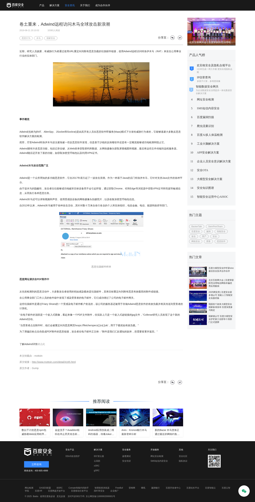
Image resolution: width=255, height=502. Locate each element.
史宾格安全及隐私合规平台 (214, 65)
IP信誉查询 (204, 77)
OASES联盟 (45, 488)
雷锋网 (132, 488)
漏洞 (208, 231)
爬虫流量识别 (205, 125)
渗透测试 (126, 456)
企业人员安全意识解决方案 (214, 161)
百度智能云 (210, 488)
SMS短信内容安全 (208, 108)
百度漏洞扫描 (205, 117)
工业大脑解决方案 (208, 143)
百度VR (38, 491)
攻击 (193, 236)
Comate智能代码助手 (79, 488)
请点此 (41, 344)
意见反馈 (60, 496)
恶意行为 (26, 38)
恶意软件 (221, 241)
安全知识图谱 (205, 187)
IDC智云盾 (99, 456)
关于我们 (85, 5)
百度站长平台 (192, 488)
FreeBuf (119, 488)
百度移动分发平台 (79, 491)
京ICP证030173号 (76, 496)
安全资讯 (70, 5)
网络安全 (195, 241)
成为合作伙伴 (102, 5)
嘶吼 (143, 488)
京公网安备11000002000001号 (100, 496)
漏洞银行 (155, 488)
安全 (215, 236)
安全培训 (126, 461)
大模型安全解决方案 (209, 179)
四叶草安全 (99, 491)
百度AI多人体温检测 (210, 134)
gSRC (97, 470)
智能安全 (221, 231)
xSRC (96, 466)
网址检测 (29, 488)
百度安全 (195, 231)
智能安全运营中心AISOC (212, 196)
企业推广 (114, 491)
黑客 (208, 241)
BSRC (60, 488)
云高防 (97, 461)
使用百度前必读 (47, 496)
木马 (38, 38)
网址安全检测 (205, 99)
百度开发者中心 (173, 488)
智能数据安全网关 (207, 86)
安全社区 (183, 456)
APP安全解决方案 (208, 152)
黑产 (204, 236)
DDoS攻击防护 (73, 456)
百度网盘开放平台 (56, 491)
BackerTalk (196, 226)
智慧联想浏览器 (102, 488)
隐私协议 (183, 461)
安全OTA (202, 170)
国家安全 (51, 38)
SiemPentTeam (215, 226)
